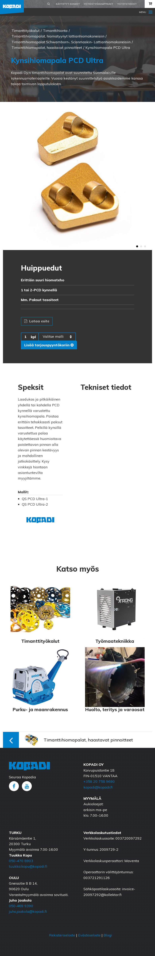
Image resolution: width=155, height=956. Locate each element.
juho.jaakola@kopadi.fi (28, 911)
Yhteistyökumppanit (98, 3)
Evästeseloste (89, 935)
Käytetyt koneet (68, 3)
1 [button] (137, 247)
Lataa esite (36, 321)
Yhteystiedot (127, 3)
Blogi (108, 935)
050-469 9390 (21, 906)
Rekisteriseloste (62, 935)
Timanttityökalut (26, 30)
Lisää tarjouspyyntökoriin (49, 345)
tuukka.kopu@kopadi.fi (28, 866)
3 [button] (145, 247)
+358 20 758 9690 (99, 781)
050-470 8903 (21, 861)
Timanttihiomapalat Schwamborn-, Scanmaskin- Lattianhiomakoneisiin (71, 42)
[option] (77, 176)
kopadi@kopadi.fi (97, 787)
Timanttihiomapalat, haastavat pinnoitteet (47, 47)
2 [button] (141, 247)
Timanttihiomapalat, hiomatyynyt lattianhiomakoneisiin (58, 36)
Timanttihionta (55, 30)
